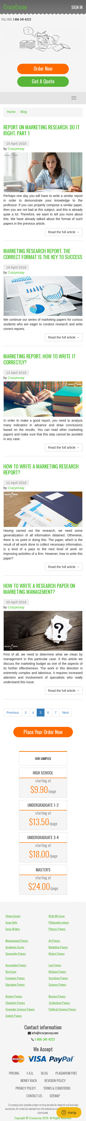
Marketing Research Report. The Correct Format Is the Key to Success (42, 253)
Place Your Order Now (43, 731)
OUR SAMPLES (43, 758)
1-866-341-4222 (22, 19)
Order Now (43, 68)
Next (65, 712)
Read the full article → (64, 232)
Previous (12, 712)
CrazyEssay (15, 6)
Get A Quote (43, 81)
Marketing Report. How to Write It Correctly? (39, 359)
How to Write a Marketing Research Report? (41, 469)
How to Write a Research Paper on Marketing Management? (39, 588)
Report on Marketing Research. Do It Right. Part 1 (41, 130)
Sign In (77, 7)
